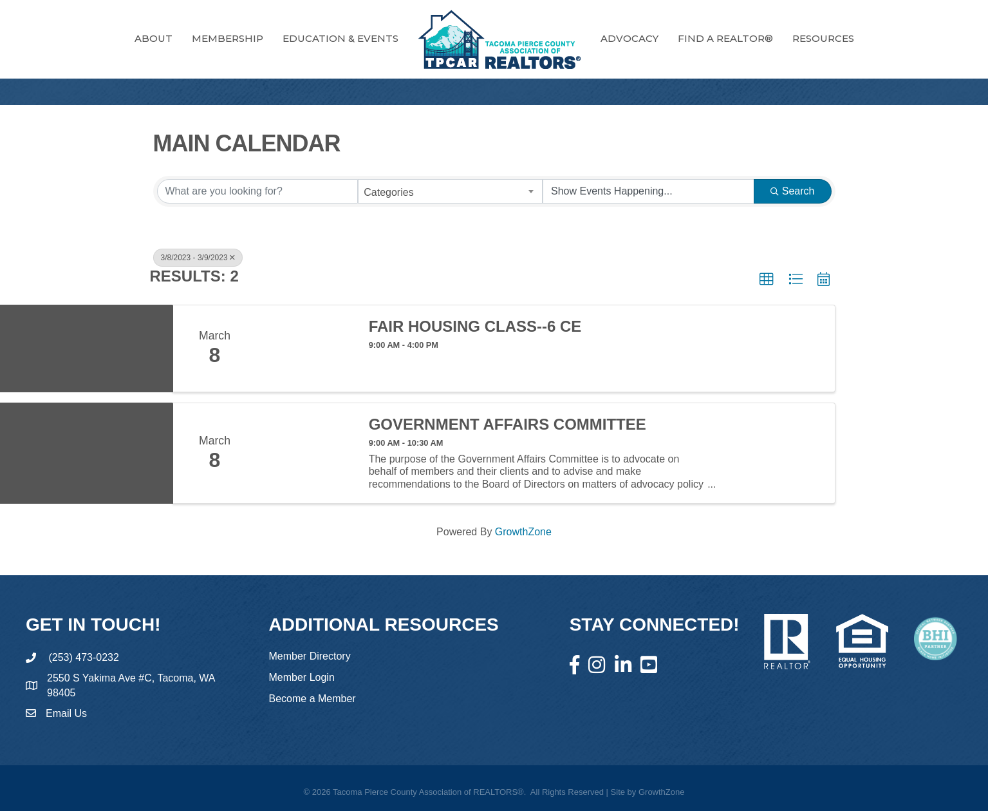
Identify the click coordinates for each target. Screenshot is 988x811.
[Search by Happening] (648, 191)
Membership (227, 38)
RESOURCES (823, 38)
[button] (766, 279)
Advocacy (629, 38)
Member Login (302, 677)
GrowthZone (523, 531)
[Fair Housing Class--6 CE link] (306, 348)
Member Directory (310, 656)
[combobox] (450, 191)
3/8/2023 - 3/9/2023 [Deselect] (198, 257)
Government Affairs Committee (507, 424)
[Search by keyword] (258, 191)
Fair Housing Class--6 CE (475, 326)
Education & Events (340, 38)
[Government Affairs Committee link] (306, 453)
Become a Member (312, 698)
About (153, 38)
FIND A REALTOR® (725, 38)
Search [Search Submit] (792, 191)
